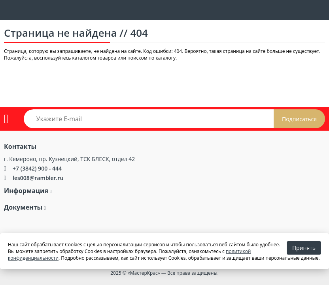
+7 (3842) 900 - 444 (37, 168)
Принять (304, 247)
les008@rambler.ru (38, 178)
